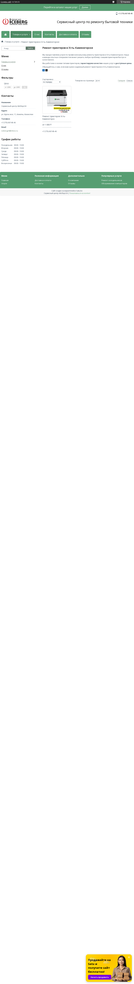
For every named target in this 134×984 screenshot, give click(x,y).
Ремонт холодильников (111, 180)
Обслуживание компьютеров (114, 183)
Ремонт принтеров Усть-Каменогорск (54, 117)
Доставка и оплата (68, 34)
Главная (4, 180)
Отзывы (85, 34)
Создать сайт (6, 2)
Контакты (49, 34)
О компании (73, 180)
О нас (37, 34)
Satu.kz (79, 190)
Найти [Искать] (30, 48)
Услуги (4, 183)
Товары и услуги (20, 34)
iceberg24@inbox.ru (9, 131)
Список (129, 80)
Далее (85, 7)
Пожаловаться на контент (79, 193)
